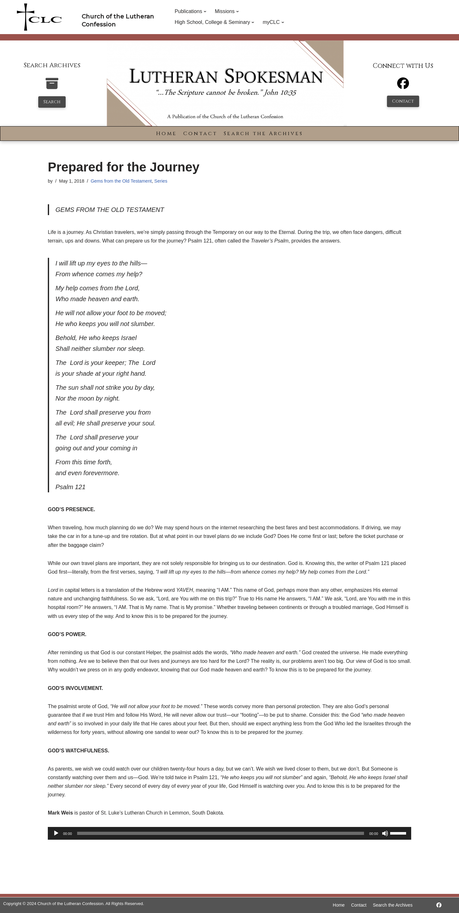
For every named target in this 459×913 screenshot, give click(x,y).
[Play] (56, 833)
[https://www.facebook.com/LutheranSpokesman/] (438, 905)
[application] (229, 833)
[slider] (220, 833)
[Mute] (385, 833)
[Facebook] (403, 86)
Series (160, 181)
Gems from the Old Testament (121, 181)
